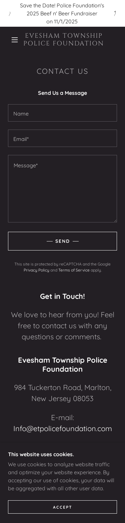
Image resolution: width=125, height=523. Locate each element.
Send (62, 241)
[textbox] (62, 113)
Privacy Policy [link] (36, 270)
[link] (63, 39)
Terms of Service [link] (74, 270)
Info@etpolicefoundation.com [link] (62, 428)
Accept (62, 507)
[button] (14, 39)
